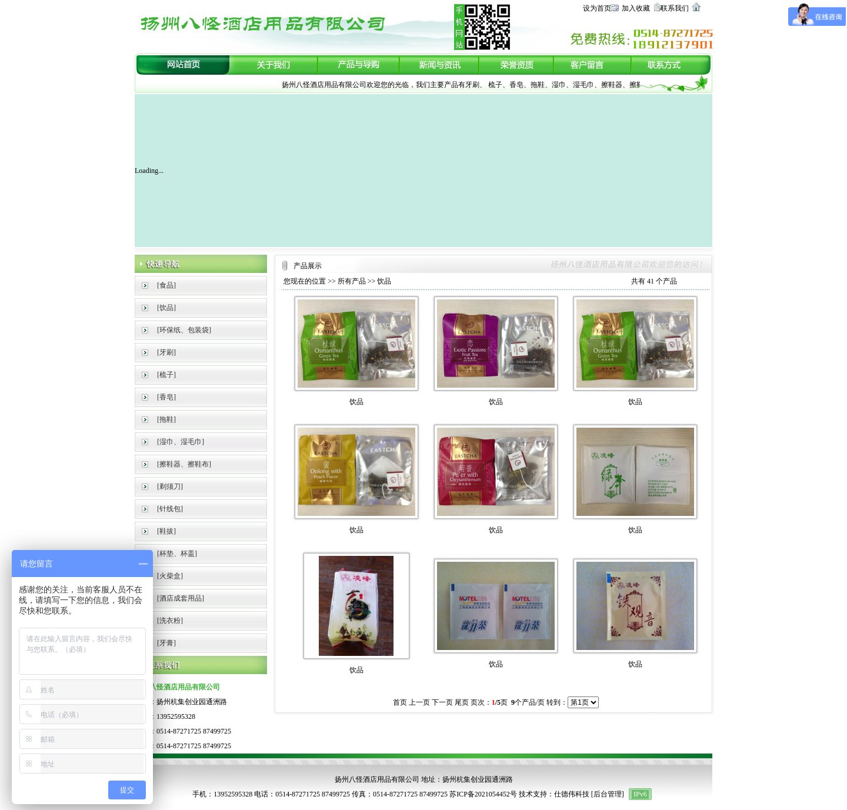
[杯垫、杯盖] (177, 553)
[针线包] (170, 509)
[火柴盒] (170, 576)
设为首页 (597, 8)
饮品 (384, 281)
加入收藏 (636, 8)
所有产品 (352, 281)
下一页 (442, 702)
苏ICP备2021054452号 (483, 794)
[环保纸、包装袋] (184, 330)
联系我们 (675, 8)
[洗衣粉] (170, 620)
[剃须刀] (170, 486)
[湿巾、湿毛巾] (180, 442)
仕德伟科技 (571, 794)
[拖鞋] (166, 419)
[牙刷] (166, 352)
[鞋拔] (166, 531)
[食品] (166, 285)
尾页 (462, 702)
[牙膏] (166, 643)
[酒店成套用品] (180, 598)
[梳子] (166, 375)
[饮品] (166, 308)
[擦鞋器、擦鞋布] (184, 464)
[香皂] (166, 397)
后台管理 (607, 794)
